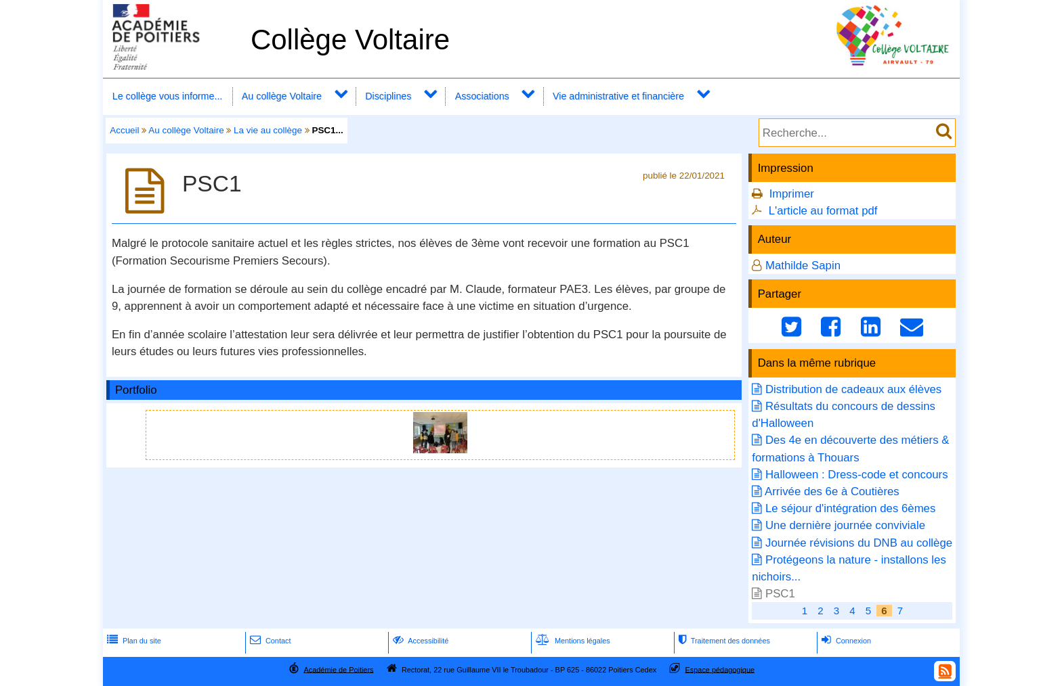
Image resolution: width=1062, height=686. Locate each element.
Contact (269, 641)
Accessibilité (419, 641)
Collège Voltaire (350, 39)
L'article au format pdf (823, 210)
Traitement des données (723, 641)
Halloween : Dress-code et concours (856, 474)
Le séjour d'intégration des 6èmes (850, 508)
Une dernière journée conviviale (845, 525)
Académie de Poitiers (338, 669)
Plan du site (132, 641)
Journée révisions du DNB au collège (858, 542)
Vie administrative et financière (618, 96)
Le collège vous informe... (167, 96)
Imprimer (791, 193)
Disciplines (388, 96)
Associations (482, 96)
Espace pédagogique (720, 669)
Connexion (845, 641)
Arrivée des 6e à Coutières (832, 491)
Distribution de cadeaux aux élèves (853, 389)
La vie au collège (268, 130)
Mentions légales (571, 641)
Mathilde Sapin (803, 265)
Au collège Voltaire (282, 96)
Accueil (124, 130)
